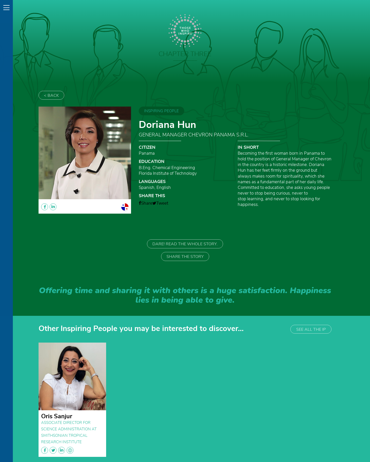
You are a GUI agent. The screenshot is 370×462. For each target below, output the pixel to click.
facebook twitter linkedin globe (57, 450)
